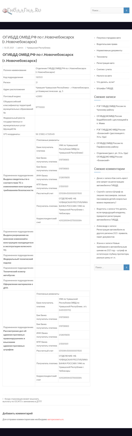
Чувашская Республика (38, 47)
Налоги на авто (104, 75)
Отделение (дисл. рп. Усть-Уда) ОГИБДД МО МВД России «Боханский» (112, 157)
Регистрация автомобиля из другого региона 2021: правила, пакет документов (112, 233)
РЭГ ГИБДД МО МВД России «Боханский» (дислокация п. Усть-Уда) (111, 133)
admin (20, 47)
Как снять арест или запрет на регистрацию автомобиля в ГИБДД (112, 182)
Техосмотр (102, 56)
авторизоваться (55, 419)
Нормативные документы (109, 50)
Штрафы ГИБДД (105, 88)
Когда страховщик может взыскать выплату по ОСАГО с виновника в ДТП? (22, 400)
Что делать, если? (106, 82)
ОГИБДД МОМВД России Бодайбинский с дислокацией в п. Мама (112, 119)
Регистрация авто (105, 63)
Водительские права (107, 44)
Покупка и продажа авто (109, 37)
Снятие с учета (104, 69)
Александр (102, 226)
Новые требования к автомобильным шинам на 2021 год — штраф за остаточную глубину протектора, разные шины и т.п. (113, 250)
